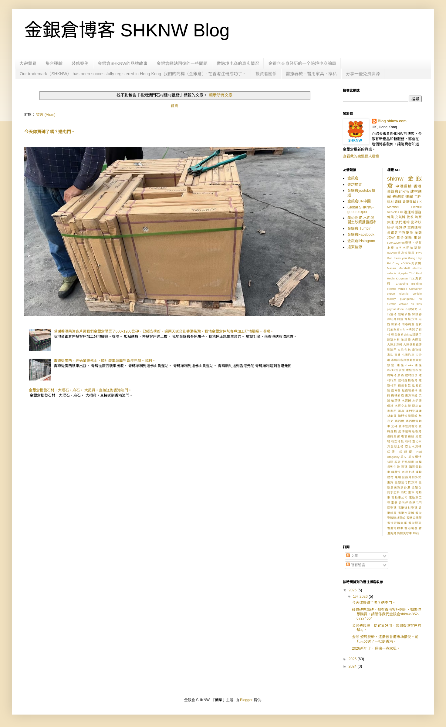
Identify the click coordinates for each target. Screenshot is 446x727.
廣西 (400, 375)
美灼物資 (354, 184)
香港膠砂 (415, 523)
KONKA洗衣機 (411, 263)
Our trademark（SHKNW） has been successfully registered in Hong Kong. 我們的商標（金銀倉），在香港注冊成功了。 (133, 73)
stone (400, 309)
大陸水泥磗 (395, 344)
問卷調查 (408, 324)
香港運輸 (409, 202)
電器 (394, 502)
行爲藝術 (408, 462)
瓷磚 (394, 426)
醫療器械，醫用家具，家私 (311, 73)
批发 (410, 217)
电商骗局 (407, 436)
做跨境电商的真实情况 (238, 63)
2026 (353, 590)
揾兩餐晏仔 (410, 390)
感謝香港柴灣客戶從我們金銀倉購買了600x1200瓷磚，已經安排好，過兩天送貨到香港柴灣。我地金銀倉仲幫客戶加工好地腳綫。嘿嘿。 (164, 331)
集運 (418, 237)
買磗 (404, 466)
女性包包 (404, 349)
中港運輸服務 (411, 212)
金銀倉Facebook (360, 234)
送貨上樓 (408, 472)
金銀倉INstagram (361, 241)
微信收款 (404, 385)
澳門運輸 (402, 222)
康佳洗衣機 (414, 370)
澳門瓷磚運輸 (408, 416)
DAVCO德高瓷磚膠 (401, 253)
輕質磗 (400, 227)
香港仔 (403, 502)
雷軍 (411, 492)
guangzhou (407, 298)
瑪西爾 (400, 421)
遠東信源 (354, 247)
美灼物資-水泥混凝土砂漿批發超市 (362, 220)
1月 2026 (361, 596)
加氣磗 (396, 324)
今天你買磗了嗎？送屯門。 (49, 131)
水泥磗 (406, 400)
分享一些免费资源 (363, 73)
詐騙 (418, 462)
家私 (390, 355)
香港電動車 (395, 528)
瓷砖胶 (416, 222)
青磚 (398, 202)
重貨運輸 (414, 227)
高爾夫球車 (404, 533)
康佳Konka (405, 365)
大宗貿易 (27, 63)
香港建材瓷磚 (408, 507)
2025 (353, 659)
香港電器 (410, 528)
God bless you (397, 258)
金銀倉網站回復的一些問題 (182, 63)
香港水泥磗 (406, 513)
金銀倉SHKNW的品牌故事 (122, 63)
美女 (403, 456)
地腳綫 (406, 339)
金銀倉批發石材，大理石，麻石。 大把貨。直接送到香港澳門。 (80, 390)
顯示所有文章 (220, 95)
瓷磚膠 (398, 196)
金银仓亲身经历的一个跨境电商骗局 (302, 63)
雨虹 (404, 492)
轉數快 (396, 472)
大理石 (417, 339)
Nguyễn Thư (406, 273)
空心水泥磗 (413, 446)
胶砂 (397, 462)
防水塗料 (393, 492)
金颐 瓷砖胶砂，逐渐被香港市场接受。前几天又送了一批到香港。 (385, 639)
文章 (352, 556)
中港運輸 (403, 186)
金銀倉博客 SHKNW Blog (127, 30)
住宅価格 (404, 314)
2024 (353, 666)
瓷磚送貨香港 (408, 426)
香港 (418, 186)
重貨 (390, 482)
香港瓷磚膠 (414, 517)
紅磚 (392, 451)
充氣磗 (400, 217)
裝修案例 (80, 63)
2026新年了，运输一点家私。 (376, 648)
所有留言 (355, 565)
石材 (408, 441)
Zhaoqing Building (409, 283)
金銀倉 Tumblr (358, 228)
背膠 (390, 462)
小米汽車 (408, 355)
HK (419, 202)
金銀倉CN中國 (359, 201)
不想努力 (411, 309)
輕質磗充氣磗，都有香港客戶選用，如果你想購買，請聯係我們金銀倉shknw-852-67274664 (386, 613)
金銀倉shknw (398, 191)
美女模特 (415, 456)
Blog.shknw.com (392, 121)
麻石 (416, 533)
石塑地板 (397, 441)
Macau (391, 268)
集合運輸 (54, 63)
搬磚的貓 (397, 395)
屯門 (418, 196)
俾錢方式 (410, 319)
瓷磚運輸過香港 (410, 431)
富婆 (397, 355)
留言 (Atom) (45, 115)
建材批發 (411, 375)
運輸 (409, 196)
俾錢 (390, 217)
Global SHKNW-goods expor (360, 209)
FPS (419, 253)
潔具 (401, 411)
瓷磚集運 (393, 436)
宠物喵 (417, 349)
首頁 (174, 106)
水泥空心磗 (403, 405)
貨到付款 (393, 466)
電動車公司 (399, 497)
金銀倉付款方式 (406, 482)
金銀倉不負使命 (400, 232)
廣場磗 (392, 375)
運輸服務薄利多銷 (408, 477)
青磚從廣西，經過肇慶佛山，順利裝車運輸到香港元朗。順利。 (105, 361)
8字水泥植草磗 (409, 247)
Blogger (246, 700)
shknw (395, 178)
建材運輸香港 (408, 380)
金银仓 (417, 487)
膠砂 (390, 227)
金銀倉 (352, 178)
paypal (391, 309)
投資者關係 (266, 73)
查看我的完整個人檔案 (361, 156)
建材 (390, 202)
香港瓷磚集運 (397, 523)
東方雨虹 (411, 395)
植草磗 (396, 400)
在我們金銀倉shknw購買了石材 (404, 329)
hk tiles (416, 304)
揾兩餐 (396, 390)
